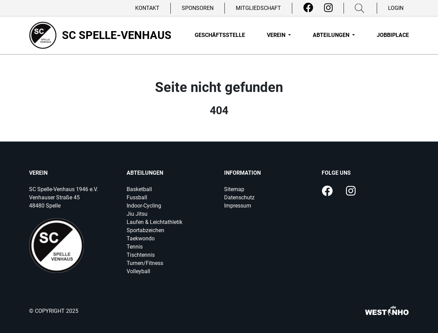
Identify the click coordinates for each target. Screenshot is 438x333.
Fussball (137, 197)
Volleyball (138, 271)
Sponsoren (198, 8)
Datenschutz (239, 197)
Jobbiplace (393, 35)
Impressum (237, 205)
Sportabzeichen (145, 230)
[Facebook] (308, 7)
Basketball (139, 189)
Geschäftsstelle (220, 35)
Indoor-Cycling (144, 205)
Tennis (135, 246)
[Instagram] (328, 7)
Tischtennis (141, 255)
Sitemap (234, 189)
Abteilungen (332, 35)
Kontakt (147, 8)
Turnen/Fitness (145, 263)
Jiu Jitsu (137, 214)
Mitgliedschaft (258, 8)
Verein (277, 35)
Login (395, 8)
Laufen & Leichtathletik (154, 222)
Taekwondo (141, 238)
